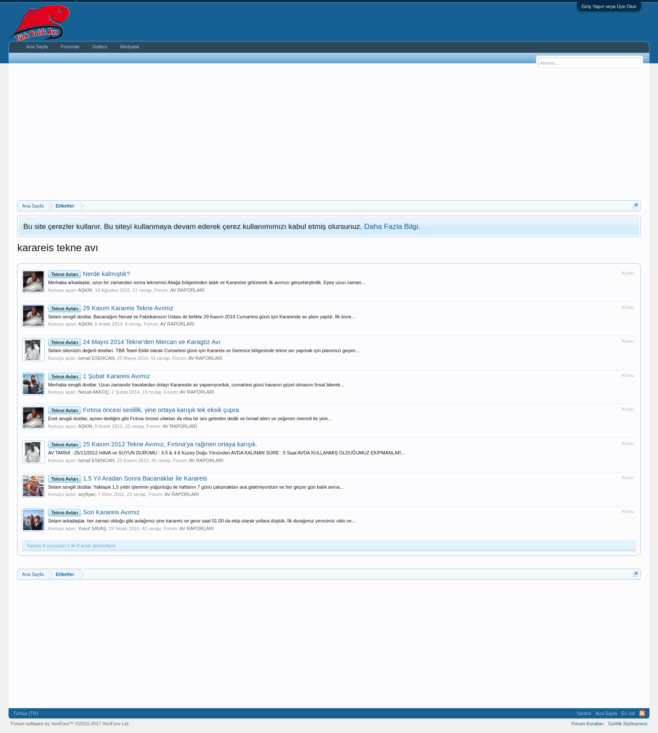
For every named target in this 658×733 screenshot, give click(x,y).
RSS (642, 713)
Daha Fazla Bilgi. (392, 226)
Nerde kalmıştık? (89, 273)
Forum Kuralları (588, 723)
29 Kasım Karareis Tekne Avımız (110, 308)
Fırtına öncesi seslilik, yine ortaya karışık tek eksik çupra (143, 410)
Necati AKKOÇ (93, 392)
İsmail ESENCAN (96, 358)
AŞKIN (85, 290)
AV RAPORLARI (187, 290)
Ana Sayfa (37, 46)
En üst (627, 713)
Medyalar (129, 46)
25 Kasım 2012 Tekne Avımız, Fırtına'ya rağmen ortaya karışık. (152, 444)
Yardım (583, 713)
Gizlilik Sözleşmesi (627, 723)
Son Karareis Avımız (93, 512)
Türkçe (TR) (25, 713)
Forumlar (70, 46)
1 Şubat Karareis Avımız (99, 376)
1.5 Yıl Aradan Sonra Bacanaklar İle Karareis (127, 478)
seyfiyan (86, 494)
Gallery (99, 46)
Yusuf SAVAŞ (92, 528)
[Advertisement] (329, 136)
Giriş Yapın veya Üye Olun (609, 6)
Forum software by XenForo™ (70, 723)
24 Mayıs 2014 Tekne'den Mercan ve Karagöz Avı (134, 341)
